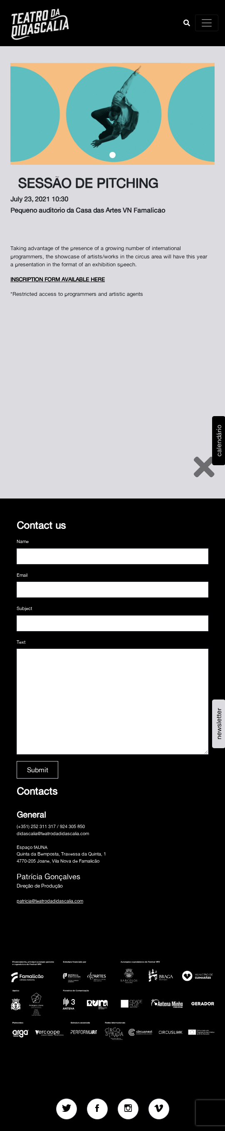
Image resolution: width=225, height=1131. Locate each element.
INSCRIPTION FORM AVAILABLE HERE (57, 279)
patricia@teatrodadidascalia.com (50, 900)
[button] (186, 22)
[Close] (204, 467)
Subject (24, 608)
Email (22, 575)
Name (23, 541)
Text (21, 642)
